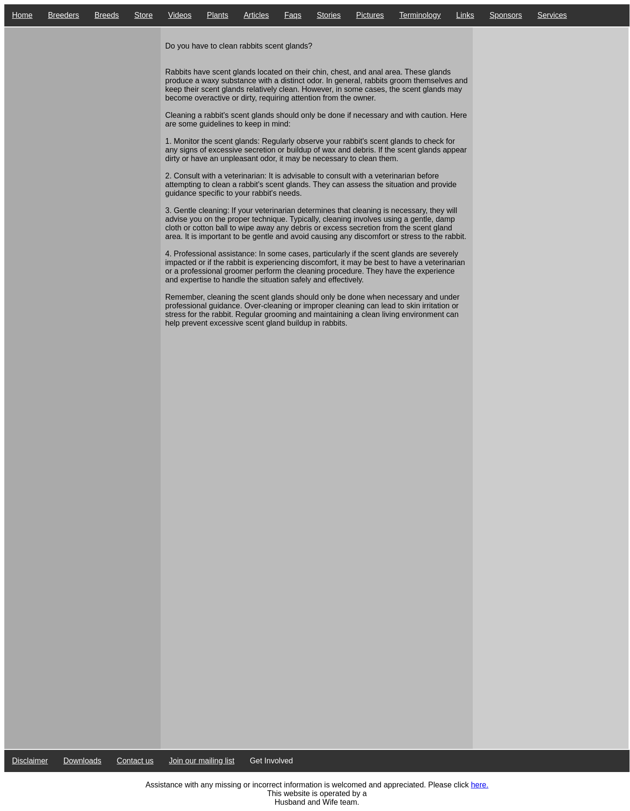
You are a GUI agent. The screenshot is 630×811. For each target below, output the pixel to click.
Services (552, 15)
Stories (329, 15)
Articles (256, 15)
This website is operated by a (316, 793)
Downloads (82, 761)
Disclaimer (30, 761)
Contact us (135, 761)
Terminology (420, 15)
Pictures (370, 15)
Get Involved (271, 761)
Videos (180, 15)
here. (479, 785)
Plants (217, 15)
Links (465, 15)
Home (22, 15)
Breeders (63, 15)
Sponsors (506, 15)
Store (143, 15)
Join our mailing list (201, 761)
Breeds (107, 15)
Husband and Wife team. (317, 802)
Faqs (293, 15)
